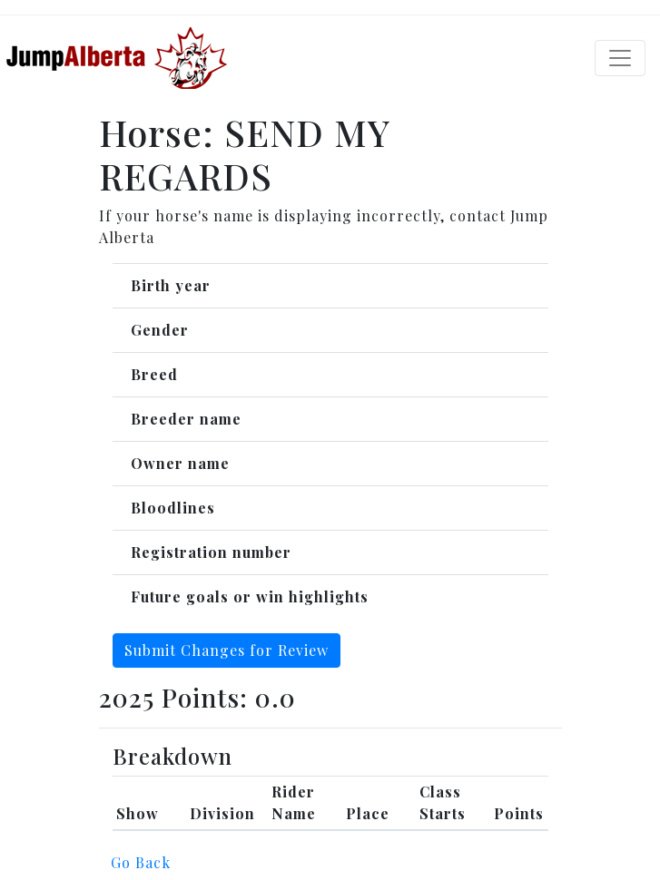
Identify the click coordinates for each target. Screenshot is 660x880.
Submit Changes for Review (226, 650)
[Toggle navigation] (620, 58)
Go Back (141, 862)
